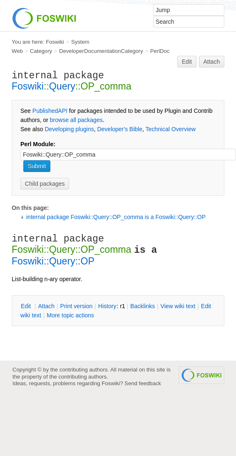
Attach (212, 61)
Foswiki (55, 42)
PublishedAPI (49, 110)
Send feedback (142, 383)
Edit (187, 61)
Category (41, 51)
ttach (46, 306)
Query (62, 86)
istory (107, 306)
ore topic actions (70, 315)
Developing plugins (69, 129)
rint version (76, 306)
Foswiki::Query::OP (53, 261)
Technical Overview (171, 129)
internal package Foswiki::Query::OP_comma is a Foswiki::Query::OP (116, 217)
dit (26, 306)
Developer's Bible (119, 129)
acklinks (142, 306)
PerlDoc (160, 51)
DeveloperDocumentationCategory (101, 51)
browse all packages (76, 120)
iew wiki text (178, 306)
